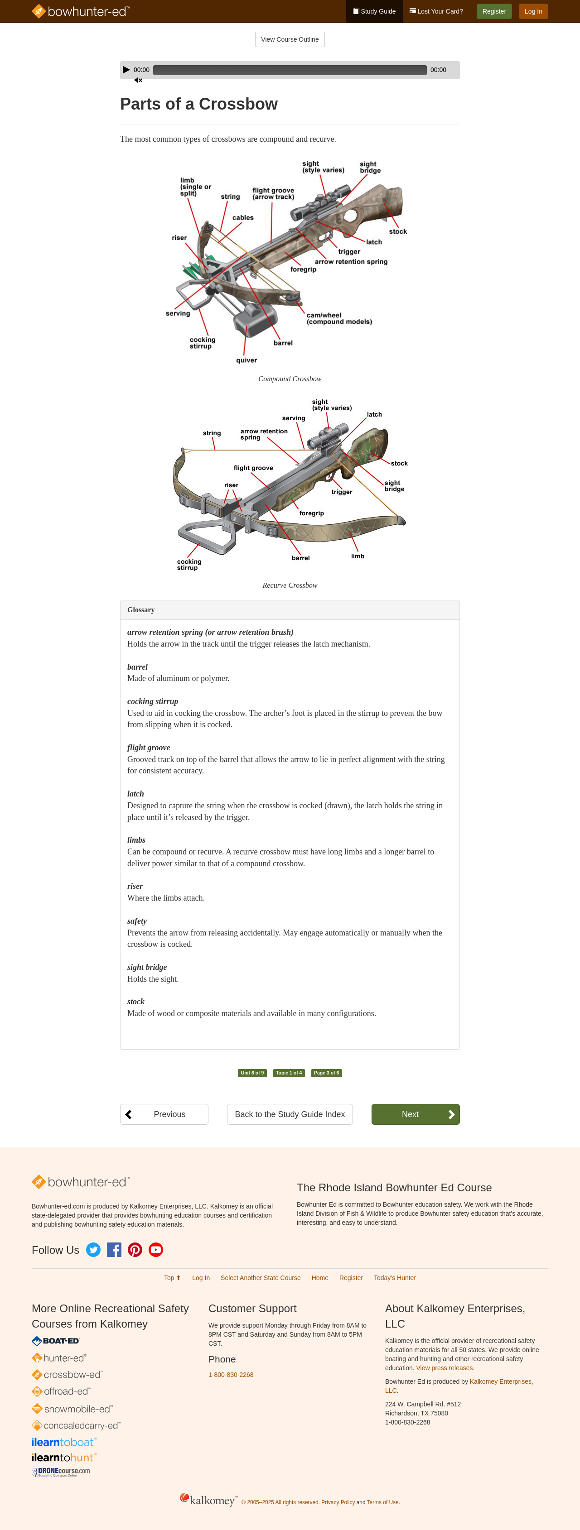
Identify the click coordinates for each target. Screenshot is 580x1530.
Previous (169, 1114)
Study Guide (374, 11)
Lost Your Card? (436, 11)
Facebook (114, 1249)
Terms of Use (383, 1503)
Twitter (93, 1249)
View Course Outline (290, 39)
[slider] (277, 70)
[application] (290, 70)
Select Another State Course (261, 1277)
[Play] (126, 69)
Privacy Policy (338, 1503)
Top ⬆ (172, 1277)
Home (320, 1277)
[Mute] (427, 70)
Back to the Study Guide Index (290, 1114)
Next (410, 1114)
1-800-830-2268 (231, 1374)
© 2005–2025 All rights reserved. (281, 1503)
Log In (533, 11)
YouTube (156, 1249)
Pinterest (135, 1249)
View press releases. (445, 1368)
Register (494, 11)
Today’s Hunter (395, 1277)
